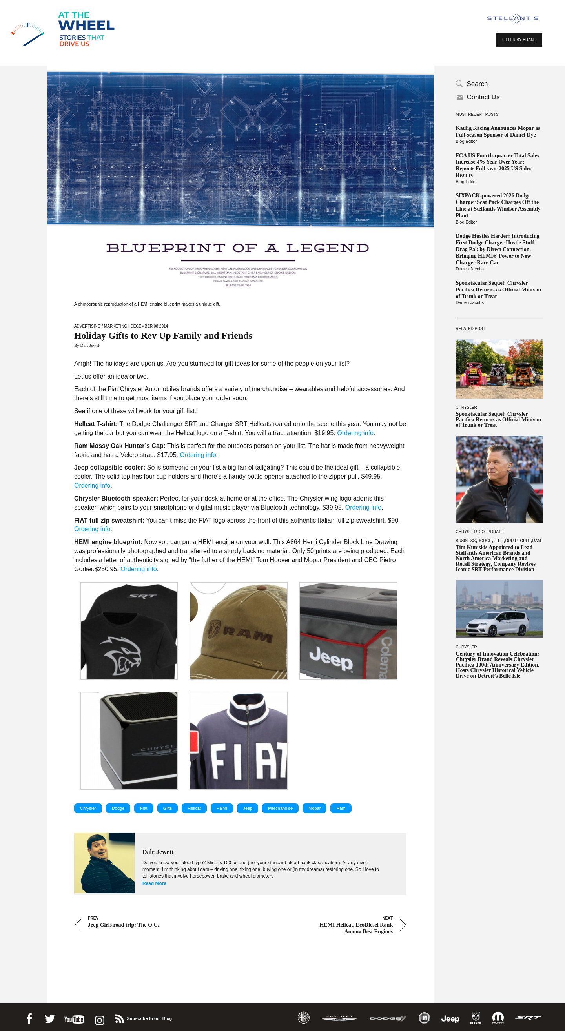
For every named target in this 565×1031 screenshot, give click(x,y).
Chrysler (466, 407)
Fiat (143, 808)
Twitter (49, 1017)
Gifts (167, 808)
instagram (99, 1017)
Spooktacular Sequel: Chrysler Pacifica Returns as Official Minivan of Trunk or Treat (498, 289)
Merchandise (280, 808)
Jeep (498, 541)
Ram (536, 541)
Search (477, 83)
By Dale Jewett (87, 345)
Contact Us (483, 97)
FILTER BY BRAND (519, 40)
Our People (517, 541)
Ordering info (355, 433)
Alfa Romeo (303, 1018)
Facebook (29, 1017)
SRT (528, 1018)
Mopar (314, 808)
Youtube (74, 1017)
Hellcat (194, 808)
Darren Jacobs (470, 268)
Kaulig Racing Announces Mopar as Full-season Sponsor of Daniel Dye (498, 131)
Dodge (485, 541)
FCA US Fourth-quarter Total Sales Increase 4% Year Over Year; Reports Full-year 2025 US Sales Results (497, 165)
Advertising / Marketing (100, 326)
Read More (154, 883)
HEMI (222, 808)
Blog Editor (466, 141)
